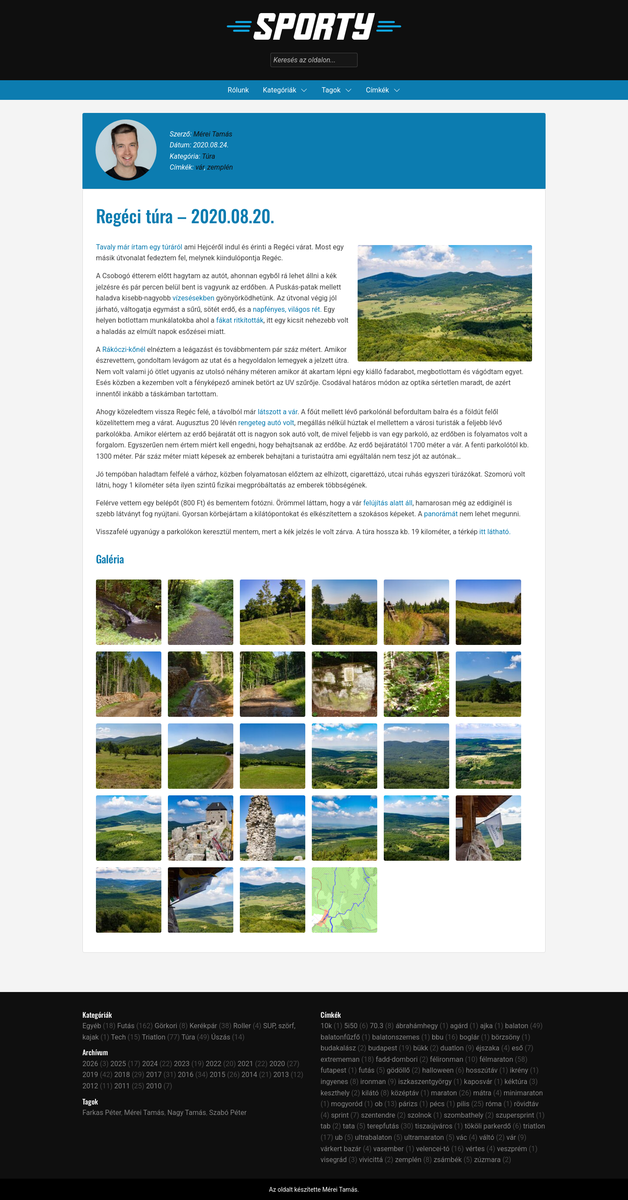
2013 (281, 1074)
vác (461, 1137)
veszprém (512, 1149)
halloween (438, 1070)
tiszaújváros (434, 1126)
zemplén (220, 167)
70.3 (376, 1026)
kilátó (370, 1093)
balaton (516, 1026)
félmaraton (496, 1059)
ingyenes (334, 1081)
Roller (242, 1026)
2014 (249, 1074)
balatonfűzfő (340, 1037)
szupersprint (514, 1115)
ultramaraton (424, 1137)
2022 (214, 1064)
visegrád (334, 1160)
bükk (420, 1048)
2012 (90, 1086)
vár (199, 167)
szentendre (378, 1115)
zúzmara (487, 1160)
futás (366, 1070)
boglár (469, 1037)
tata (349, 1126)
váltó (486, 1137)
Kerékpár (203, 1026)
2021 (245, 1064)
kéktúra (516, 1081)
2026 (90, 1064)
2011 (122, 1086)
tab (326, 1126)
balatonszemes (396, 1037)
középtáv (405, 1093)
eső (517, 1048)
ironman (373, 1081)
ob (378, 1104)
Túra (208, 156)
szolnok (419, 1115)
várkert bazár (341, 1149)
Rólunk (238, 90)
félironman (446, 1059)
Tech (118, 1037)
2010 (154, 1086)
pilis (463, 1104)
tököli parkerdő (487, 1126)
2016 (186, 1074)
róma (493, 1104)
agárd (459, 1026)
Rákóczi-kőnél (123, 349)
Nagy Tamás (186, 1112)
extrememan (340, 1059)
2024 (150, 1064)
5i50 (351, 1026)
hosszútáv (482, 1070)
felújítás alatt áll (388, 503)
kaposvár (478, 1081)
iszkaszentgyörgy (425, 1081)
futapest (333, 1070)
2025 (118, 1064)
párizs (408, 1104)
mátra (482, 1093)
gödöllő (398, 1070)
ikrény (519, 1070)
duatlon (452, 1048)
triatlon (534, 1126)
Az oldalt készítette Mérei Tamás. (314, 1189)
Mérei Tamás (212, 134)
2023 (182, 1064)
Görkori (166, 1026)
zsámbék (447, 1160)
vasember (388, 1149)
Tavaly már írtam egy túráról (139, 247)
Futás (126, 1026)
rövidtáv (526, 1104)
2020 (277, 1064)
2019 (90, 1074)
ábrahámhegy (417, 1026)
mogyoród (346, 1104)
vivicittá (371, 1160)
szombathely (463, 1115)
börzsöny (505, 1037)
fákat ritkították (239, 320)
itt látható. (495, 532)
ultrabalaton (373, 1137)
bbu (438, 1037)
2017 (154, 1074)
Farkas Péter (101, 1112)
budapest (382, 1048)
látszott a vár (277, 412)
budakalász (338, 1048)
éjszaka (487, 1048)
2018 (122, 1074)
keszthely (335, 1093)
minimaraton (523, 1093)
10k (326, 1026)
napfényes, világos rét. (287, 309)
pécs (437, 1104)
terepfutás (383, 1126)
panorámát (440, 514)
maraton (444, 1093)
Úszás (220, 1037)
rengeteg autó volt (266, 423)
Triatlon (153, 1037)
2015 (217, 1074)
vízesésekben (194, 298)
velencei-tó (433, 1149)
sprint (340, 1115)
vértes (475, 1149)
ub (339, 1137)
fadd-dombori (396, 1059)
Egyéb (91, 1026)
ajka (486, 1026)
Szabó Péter (228, 1112)
